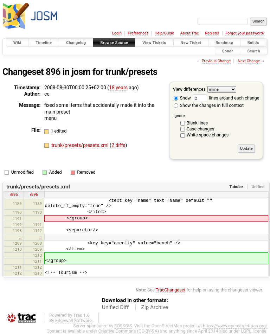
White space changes (208, 134)
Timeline (44, 42)
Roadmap (224, 42)
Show (182, 98)
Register (212, 33)
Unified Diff (115, 307)
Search (253, 51)
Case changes (200, 128)
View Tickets (154, 42)
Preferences (138, 33)
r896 (34, 194)
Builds (253, 42)
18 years (118, 87)
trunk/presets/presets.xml (80, 145)
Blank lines (197, 123)
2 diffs (118, 145)
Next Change (249, 61)
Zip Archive (154, 307)
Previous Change (216, 61)
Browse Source (114, 42)
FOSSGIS (123, 325)
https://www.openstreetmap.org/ (235, 325)
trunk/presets (131, 72)
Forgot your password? (245, 33)
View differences (189, 89)
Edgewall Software (73, 320)
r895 (14, 194)
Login (117, 33)
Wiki (17, 42)
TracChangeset (171, 290)
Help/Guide (164, 33)
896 (53, 72)
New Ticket (191, 42)
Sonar (227, 51)
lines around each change (226, 98)
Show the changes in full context (209, 105)
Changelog (76, 42)
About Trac (189, 33)
